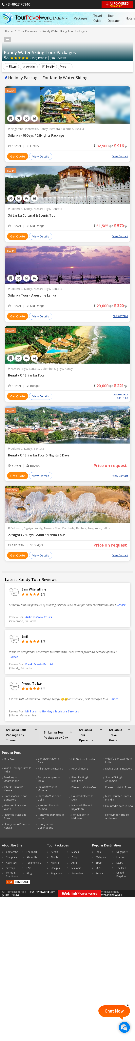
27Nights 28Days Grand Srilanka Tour (36, 535)
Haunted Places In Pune (15, 816)
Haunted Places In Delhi (82, 797)
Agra (74, 862)
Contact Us (12, 852)
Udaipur (55, 868)
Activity (61, 18)
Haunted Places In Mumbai (49, 807)
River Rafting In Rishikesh (80, 779)
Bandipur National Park (49, 760)
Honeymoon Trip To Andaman (117, 816)
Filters (11, 66)
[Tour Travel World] (28, 18)
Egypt (119, 862)
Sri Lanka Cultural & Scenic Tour (32, 215)
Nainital (55, 862)
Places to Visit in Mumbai (47, 788)
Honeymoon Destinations (45, 825)
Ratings (39, 58)
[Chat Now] (124, 1027)
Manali (75, 852)
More (64, 66)
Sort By (48, 66)
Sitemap (10, 868)
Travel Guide (97, 18)
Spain (99, 862)
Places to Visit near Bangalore (15, 797)
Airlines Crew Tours (38, 617)
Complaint (12, 857)
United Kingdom (121, 874)
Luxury (33, 146)
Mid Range (36, 226)
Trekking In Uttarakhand (11, 779)
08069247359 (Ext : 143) (120, 396)
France (100, 873)
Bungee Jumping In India (49, 779)
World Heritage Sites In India (17, 769)
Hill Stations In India (83, 759)
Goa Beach (10, 759)
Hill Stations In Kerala (50, 768)
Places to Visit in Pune (118, 787)
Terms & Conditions (12, 874)
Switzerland (77, 873)
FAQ (29, 868)
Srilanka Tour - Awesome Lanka (32, 295)
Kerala (54, 852)
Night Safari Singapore (118, 768)
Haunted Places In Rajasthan (82, 807)
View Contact (120, 156)
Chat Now (114, 1011)
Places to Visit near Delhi (49, 797)
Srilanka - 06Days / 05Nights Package (36, 135)
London (120, 857)
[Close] (128, 1005)
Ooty (74, 857)
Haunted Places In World (15, 807)
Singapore (56, 873)
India (99, 852)
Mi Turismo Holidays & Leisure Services (52, 711)
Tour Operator (114, 18)
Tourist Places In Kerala (14, 788)
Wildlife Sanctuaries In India (118, 760)
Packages (80, 18)
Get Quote (17, 156)
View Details (40, 156)
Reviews (58, 58)
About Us (32, 857)
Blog (29, 873)
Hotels (130, 18)
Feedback (32, 852)
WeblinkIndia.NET (112, 895)
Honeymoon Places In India (51, 816)
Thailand (121, 868)
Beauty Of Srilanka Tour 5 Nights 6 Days (38, 455)
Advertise (11, 862)
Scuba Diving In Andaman (114, 779)
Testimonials (34, 862)
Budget (33, 385)
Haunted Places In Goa (119, 806)
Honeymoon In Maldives (80, 816)
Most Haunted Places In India (118, 797)
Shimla (54, 857)
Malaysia (76, 868)
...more (121, 605)
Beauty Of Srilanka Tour (26, 375)
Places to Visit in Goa (83, 787)
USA (98, 868)
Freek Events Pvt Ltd (39, 664)
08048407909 (120, 316)
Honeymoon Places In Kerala (17, 825)
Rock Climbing (79, 768)
